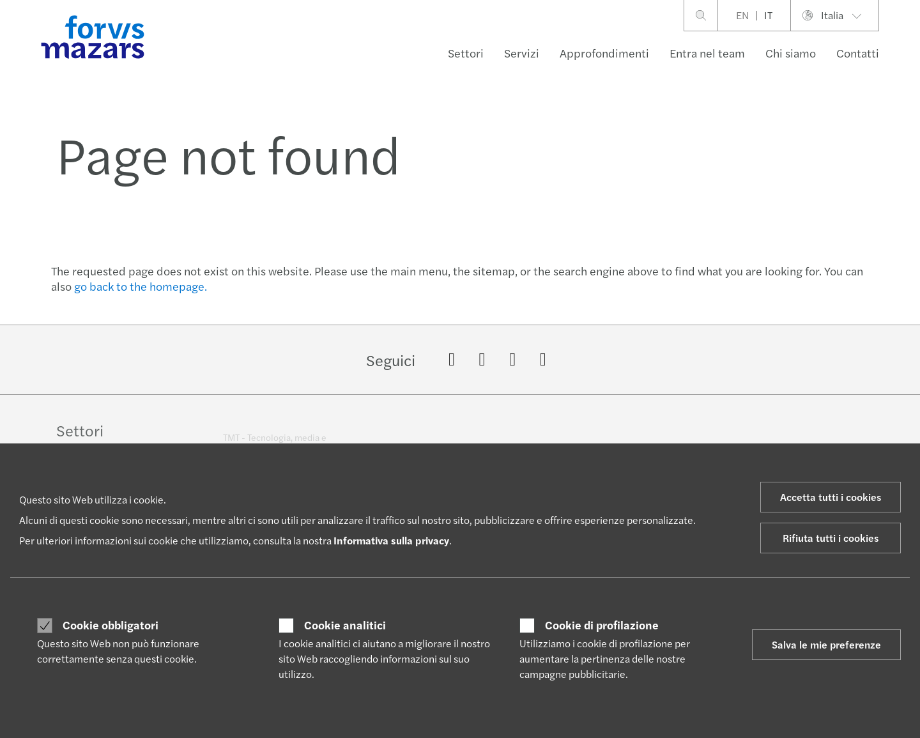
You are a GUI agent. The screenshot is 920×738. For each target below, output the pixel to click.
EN (742, 15)
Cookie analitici (345, 625)
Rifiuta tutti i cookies (830, 537)
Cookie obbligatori (110, 625)
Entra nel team (707, 53)
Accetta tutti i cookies (830, 496)
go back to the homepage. (140, 286)
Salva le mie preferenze (826, 644)
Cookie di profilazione (602, 625)
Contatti (857, 53)
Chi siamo (790, 53)
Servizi (521, 53)
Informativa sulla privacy (391, 540)
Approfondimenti (604, 53)
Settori (466, 53)
